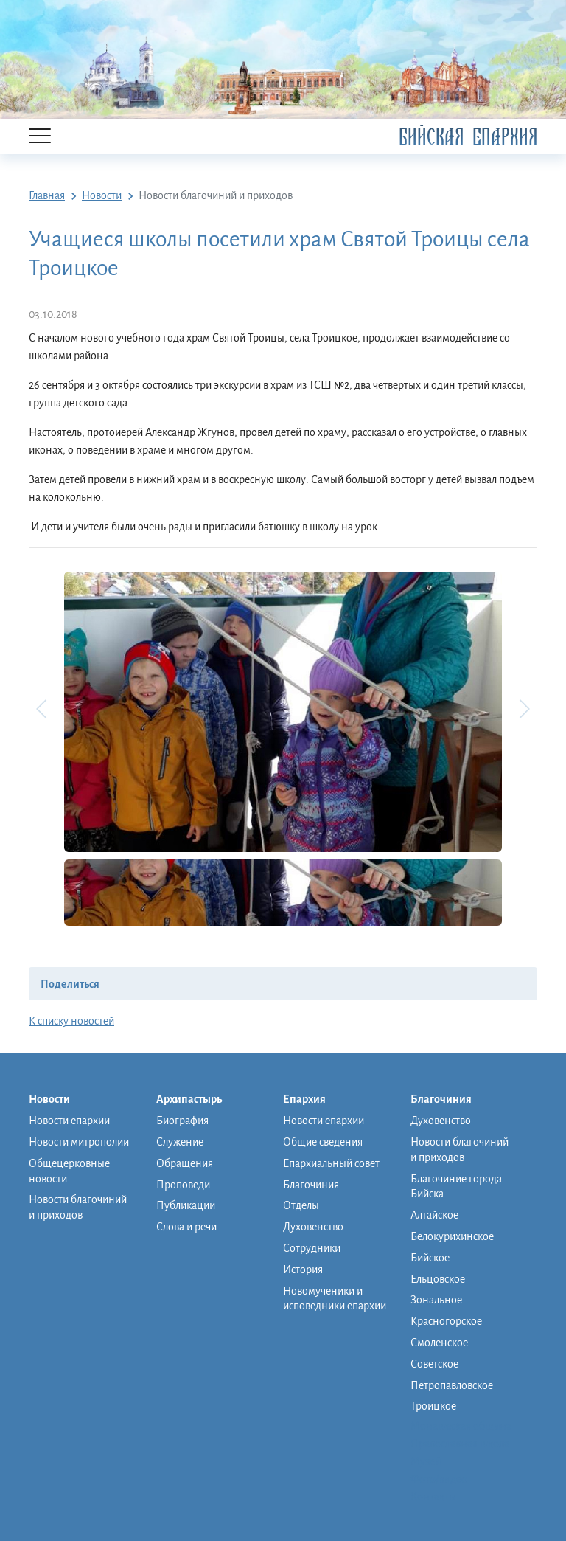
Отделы (301, 1205)
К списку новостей (71, 1021)
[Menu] (40, 136)
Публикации (185, 1205)
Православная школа (459, 1444)
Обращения (184, 1163)
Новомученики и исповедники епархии (334, 1298)
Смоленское (439, 1342)
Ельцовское (437, 1279)
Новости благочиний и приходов (78, 1207)
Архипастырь (196, 1100)
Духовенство (313, 1227)
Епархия (311, 1100)
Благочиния (311, 1185)
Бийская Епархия (468, 136)
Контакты (433, 1497)
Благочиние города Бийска (456, 1186)
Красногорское (446, 1321)
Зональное (436, 1300)
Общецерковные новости (69, 1171)
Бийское (430, 1258)
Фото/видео (438, 1479)
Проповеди (183, 1185)
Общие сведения (323, 1142)
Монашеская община (460, 1426)
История (303, 1269)
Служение (179, 1142)
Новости (57, 1100)
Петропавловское (451, 1385)
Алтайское (434, 1215)
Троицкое (433, 1406)
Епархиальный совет (331, 1163)
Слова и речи (186, 1227)
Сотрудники (311, 1248)
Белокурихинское (452, 1236)
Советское (434, 1364)
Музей (425, 1461)
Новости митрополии (79, 1142)
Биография (182, 1120)
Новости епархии (69, 1120)
